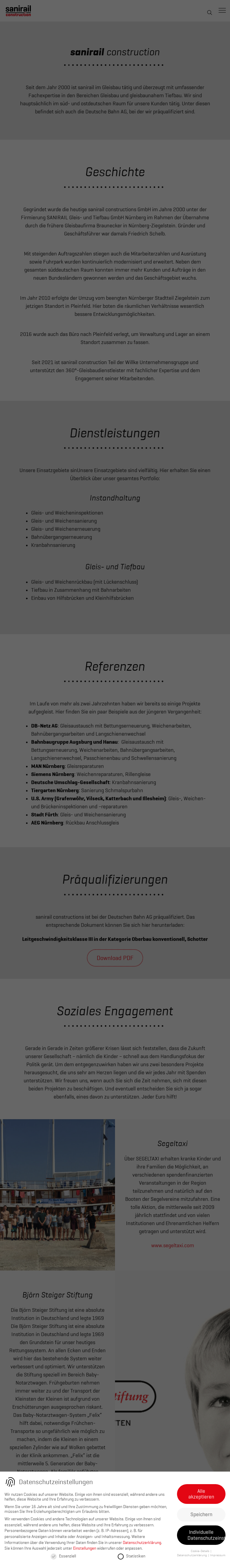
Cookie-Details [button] (200, 1551)
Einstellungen (84, 1548)
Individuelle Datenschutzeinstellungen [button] (206, 1535)
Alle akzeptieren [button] (201, 1494)
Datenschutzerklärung (142, 1542)
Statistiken (131, 1556)
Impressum (218, 1555)
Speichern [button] (201, 1514)
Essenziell (63, 1556)
